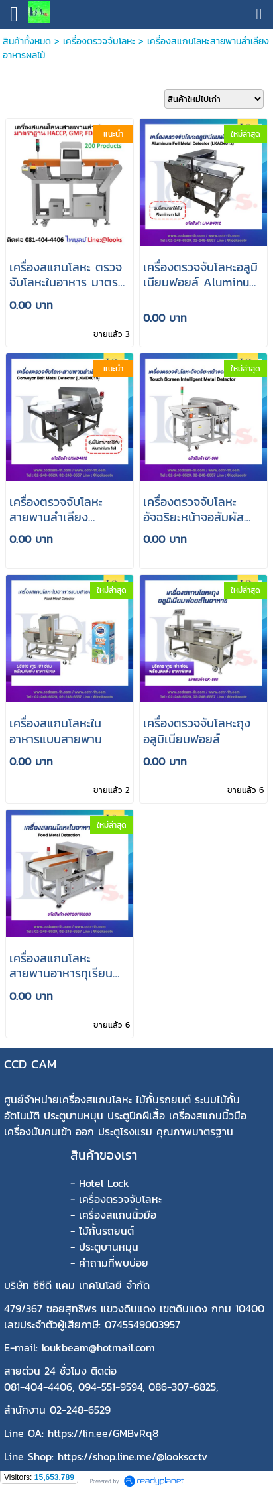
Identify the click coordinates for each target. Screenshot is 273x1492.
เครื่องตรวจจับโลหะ (99, 41)
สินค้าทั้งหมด (27, 41)
